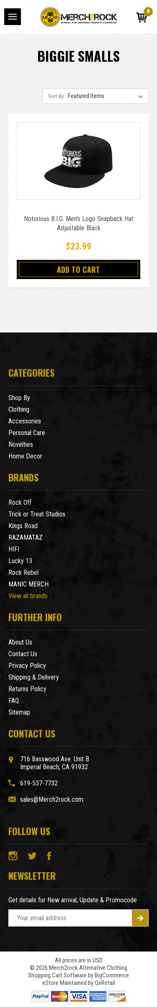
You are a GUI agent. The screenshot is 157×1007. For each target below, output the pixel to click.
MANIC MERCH (28, 584)
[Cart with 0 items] (141, 18)
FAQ (13, 701)
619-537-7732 (39, 783)
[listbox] (107, 96)
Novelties (20, 444)
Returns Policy (27, 689)
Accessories (24, 421)
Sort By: (56, 96)
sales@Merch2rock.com (51, 799)
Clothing (18, 409)
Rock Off (19, 502)
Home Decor (25, 456)
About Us (20, 642)
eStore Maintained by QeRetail (78, 983)
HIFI (13, 549)
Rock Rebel (23, 573)
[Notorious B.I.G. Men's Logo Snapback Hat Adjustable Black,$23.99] (78, 161)
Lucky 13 (20, 561)
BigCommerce (112, 975)
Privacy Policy (27, 666)
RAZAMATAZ (25, 537)
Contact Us (22, 654)
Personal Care (26, 433)
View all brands (28, 596)
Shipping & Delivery (33, 677)
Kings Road (23, 526)
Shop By (19, 398)
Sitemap (19, 712)
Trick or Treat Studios (36, 514)
